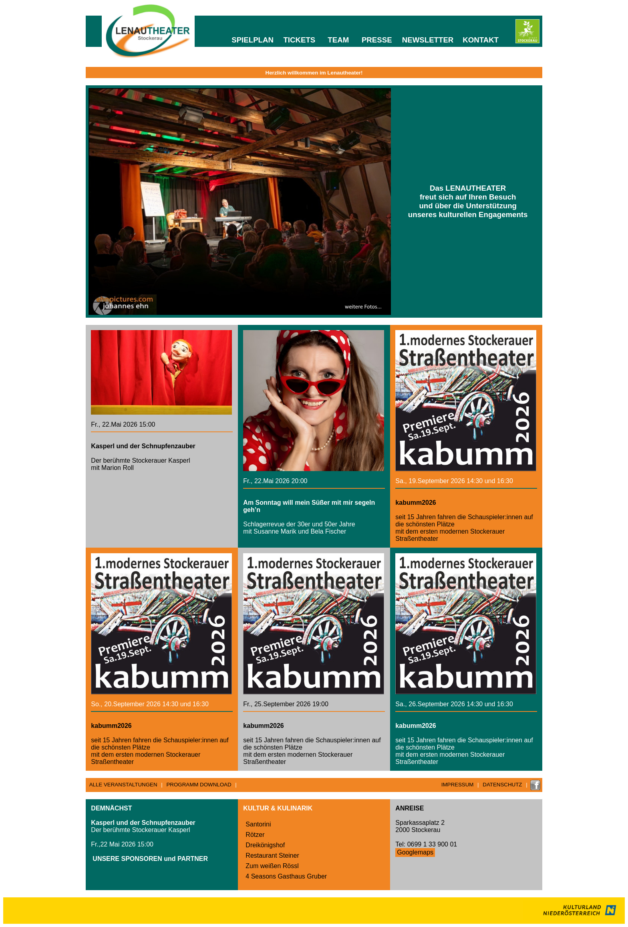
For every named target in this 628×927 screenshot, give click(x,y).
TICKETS (299, 40)
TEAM (338, 40)
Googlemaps (415, 852)
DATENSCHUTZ (502, 785)
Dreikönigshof (265, 845)
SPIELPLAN (252, 40)
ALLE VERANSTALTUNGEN (123, 785)
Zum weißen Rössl (272, 866)
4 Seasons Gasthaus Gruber (286, 876)
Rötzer (255, 834)
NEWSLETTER (428, 40)
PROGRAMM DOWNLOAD (198, 785)
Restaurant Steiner (272, 855)
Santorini (258, 824)
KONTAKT (481, 40)
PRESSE (377, 40)
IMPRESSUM (457, 785)
